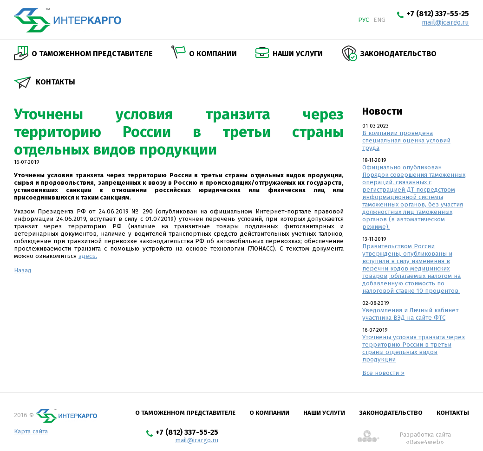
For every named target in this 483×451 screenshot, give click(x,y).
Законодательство (398, 53)
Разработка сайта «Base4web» (425, 437)
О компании (213, 53)
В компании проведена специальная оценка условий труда (406, 140)
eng (379, 20)
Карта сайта (31, 431)
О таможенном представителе (92, 53)
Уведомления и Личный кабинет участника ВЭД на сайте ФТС (410, 314)
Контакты (55, 81)
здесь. (87, 256)
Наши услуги (298, 53)
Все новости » (383, 373)
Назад (23, 270)
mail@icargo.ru (445, 22)
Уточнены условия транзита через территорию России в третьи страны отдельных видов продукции (413, 348)
